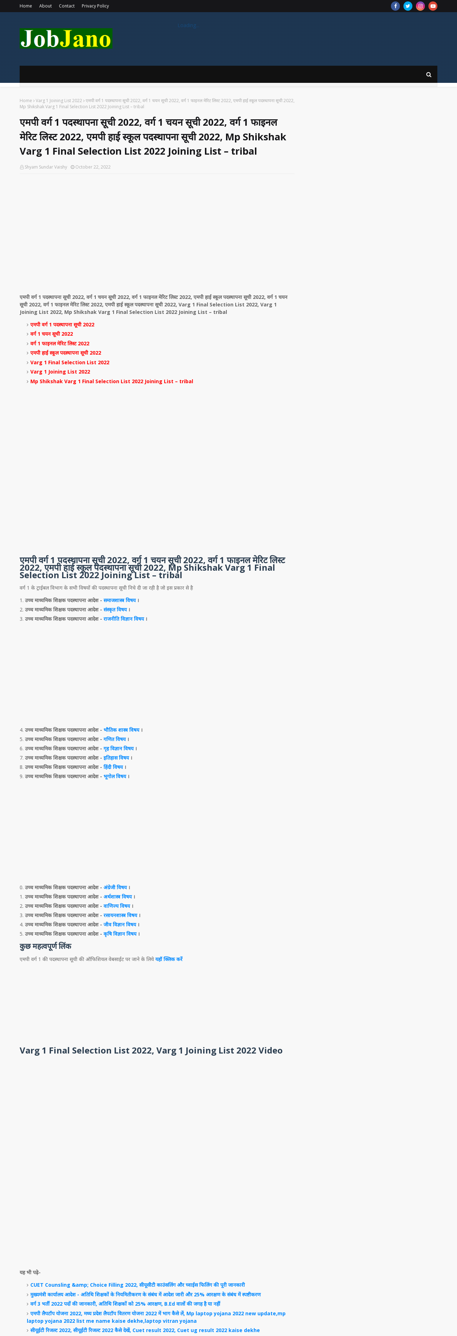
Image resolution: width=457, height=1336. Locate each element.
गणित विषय (115, 739)
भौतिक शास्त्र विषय (121, 729)
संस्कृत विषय (115, 609)
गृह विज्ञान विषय (119, 748)
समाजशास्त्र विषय (120, 600)
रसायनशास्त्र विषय (120, 915)
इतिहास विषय (116, 757)
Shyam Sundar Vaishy (46, 167)
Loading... (188, 25)
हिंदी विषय (113, 767)
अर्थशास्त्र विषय (118, 896)
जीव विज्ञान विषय (120, 924)
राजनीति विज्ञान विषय (124, 618)
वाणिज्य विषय (117, 905)
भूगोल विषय (115, 776)
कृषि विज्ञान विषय (120, 933)
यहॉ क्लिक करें (168, 959)
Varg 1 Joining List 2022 (59, 100)
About (45, 6)
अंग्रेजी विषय (115, 887)
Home (26, 6)
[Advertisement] (157, 231)
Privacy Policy (95, 6)
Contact (67, 6)
